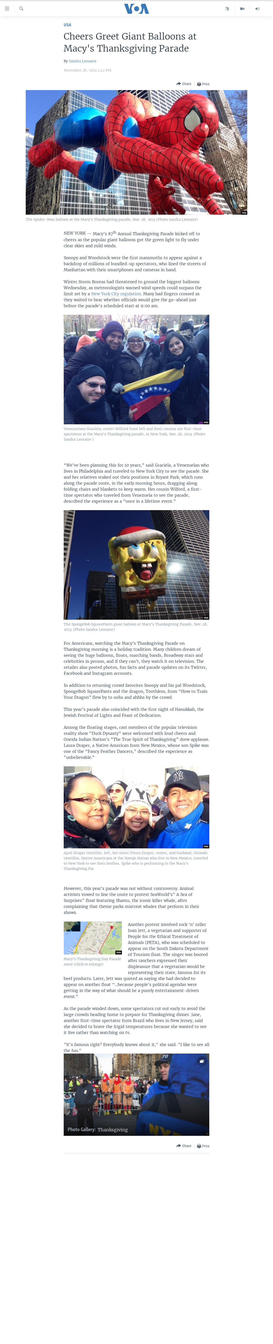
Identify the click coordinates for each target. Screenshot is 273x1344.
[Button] (183, 84)
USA (67, 25)
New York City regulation (116, 293)
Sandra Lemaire (82, 61)
